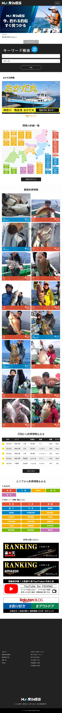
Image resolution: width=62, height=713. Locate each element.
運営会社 (25, 704)
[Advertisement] (31, 635)
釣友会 (3, 663)
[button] (58, 99)
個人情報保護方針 (41, 704)
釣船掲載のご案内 (35, 663)
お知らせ (4, 651)
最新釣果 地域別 (6, 654)
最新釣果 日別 (5, 657)
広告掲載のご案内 (35, 665)
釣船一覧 (4, 660)
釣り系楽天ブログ (35, 660)
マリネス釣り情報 (27, 710)
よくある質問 (17, 704)
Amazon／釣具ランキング (37, 651)
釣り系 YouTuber (35, 657)
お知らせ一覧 (31, 42)
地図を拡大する (31, 179)
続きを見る (31, 471)
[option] (31, 19)
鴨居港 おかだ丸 (31, 115)
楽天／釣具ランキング (36, 654)
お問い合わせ (32, 704)
